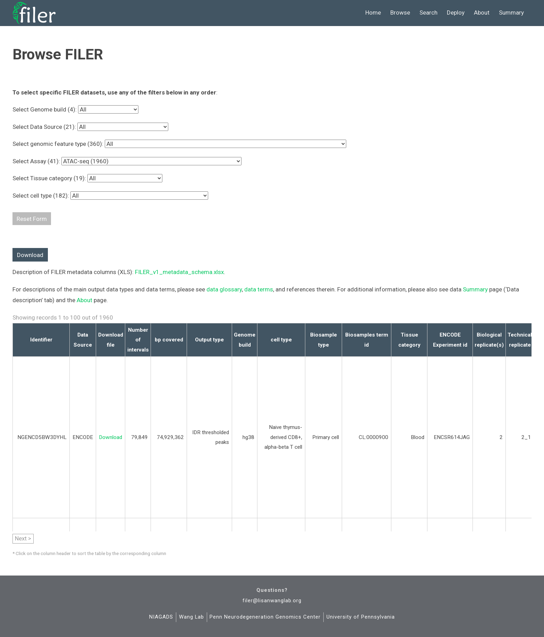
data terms (258, 289)
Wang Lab (191, 617)
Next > (23, 538)
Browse (400, 12)
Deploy (456, 12)
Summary (511, 12)
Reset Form (32, 218)
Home (373, 12)
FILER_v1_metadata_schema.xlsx (179, 271)
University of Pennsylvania (360, 617)
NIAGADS (161, 617)
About (482, 12)
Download (30, 254)
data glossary (224, 289)
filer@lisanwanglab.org (272, 600)
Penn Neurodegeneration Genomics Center (265, 617)
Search (428, 12)
